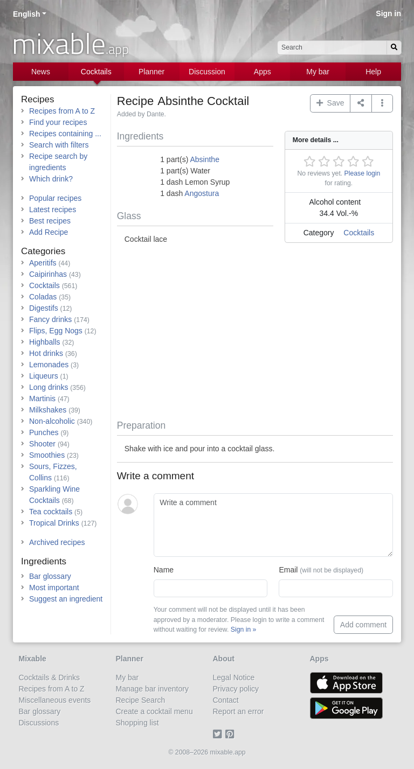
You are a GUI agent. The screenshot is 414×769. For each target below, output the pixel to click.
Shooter (42, 443)
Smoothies (47, 455)
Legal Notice (234, 677)
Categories (43, 251)
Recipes (37, 99)
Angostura (201, 193)
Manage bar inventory (152, 688)
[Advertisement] (255, 333)
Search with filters (58, 145)
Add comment (363, 624)
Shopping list (137, 722)
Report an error (238, 711)
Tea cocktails (50, 511)
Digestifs (43, 308)
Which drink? (51, 178)
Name (164, 569)
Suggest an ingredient (65, 599)
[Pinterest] (231, 734)
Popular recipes (55, 198)
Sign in (388, 13)
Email (321, 569)
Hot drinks (46, 353)
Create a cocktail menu (154, 711)
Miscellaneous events (55, 700)
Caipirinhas (48, 274)
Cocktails (96, 71)
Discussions (39, 722)
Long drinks (48, 387)
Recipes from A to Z (62, 111)
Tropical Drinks (54, 523)
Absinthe (204, 159)
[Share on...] (361, 103)
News (40, 71)
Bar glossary (50, 576)
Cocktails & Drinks (49, 677)
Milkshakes (47, 410)
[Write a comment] (273, 525)
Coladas (43, 296)
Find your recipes (58, 122)
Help (373, 71)
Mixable (32, 658)
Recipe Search (140, 700)
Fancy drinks (50, 319)
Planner (151, 71)
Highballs (44, 342)
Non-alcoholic (52, 421)
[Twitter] (219, 734)
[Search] (394, 47)
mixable (70, 43)
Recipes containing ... (65, 133)
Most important (54, 587)
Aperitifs (43, 262)
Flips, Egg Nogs (55, 330)
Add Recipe (48, 232)
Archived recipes (57, 542)
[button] (382, 103)
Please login (362, 173)
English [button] (26, 14)
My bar (317, 71)
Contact (226, 700)
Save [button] (330, 103)
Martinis (42, 398)
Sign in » (244, 629)
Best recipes (50, 220)
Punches (43, 432)
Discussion (207, 71)
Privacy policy (236, 688)
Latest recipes (52, 209)
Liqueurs (43, 376)
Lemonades (48, 364)
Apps (262, 71)
